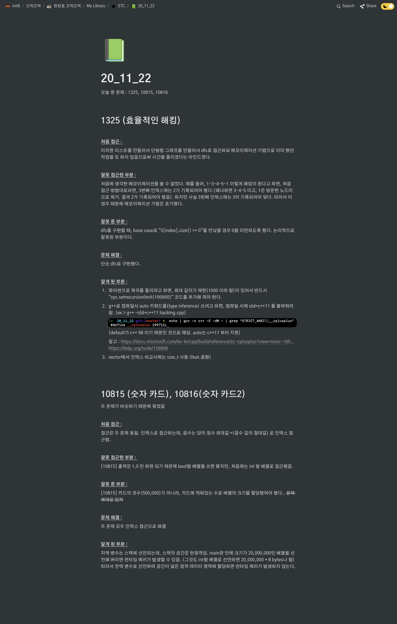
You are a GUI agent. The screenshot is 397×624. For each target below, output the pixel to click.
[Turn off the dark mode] (387, 8)
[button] (12, 6)
